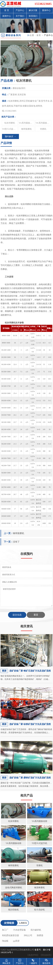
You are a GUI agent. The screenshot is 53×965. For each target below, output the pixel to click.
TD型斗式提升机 (9, 129)
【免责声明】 (33, 955)
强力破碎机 (36, 930)
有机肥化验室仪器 (10, 935)
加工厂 (5, 930)
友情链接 (9, 923)
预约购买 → (10, 136)
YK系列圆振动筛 (43, 123)
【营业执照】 (46, 955)
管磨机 (43, 129)
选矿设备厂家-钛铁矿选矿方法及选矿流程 (30, 724)
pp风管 (16, 941)
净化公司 (28, 935)
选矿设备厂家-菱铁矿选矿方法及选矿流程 (30, 777)
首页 (38, 35)
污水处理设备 (19, 930)
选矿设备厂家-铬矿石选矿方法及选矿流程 (30, 671)
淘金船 (5, 941)
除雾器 (40, 935)
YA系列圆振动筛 (26, 123)
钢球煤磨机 (26, 129)
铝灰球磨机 (9, 123)
